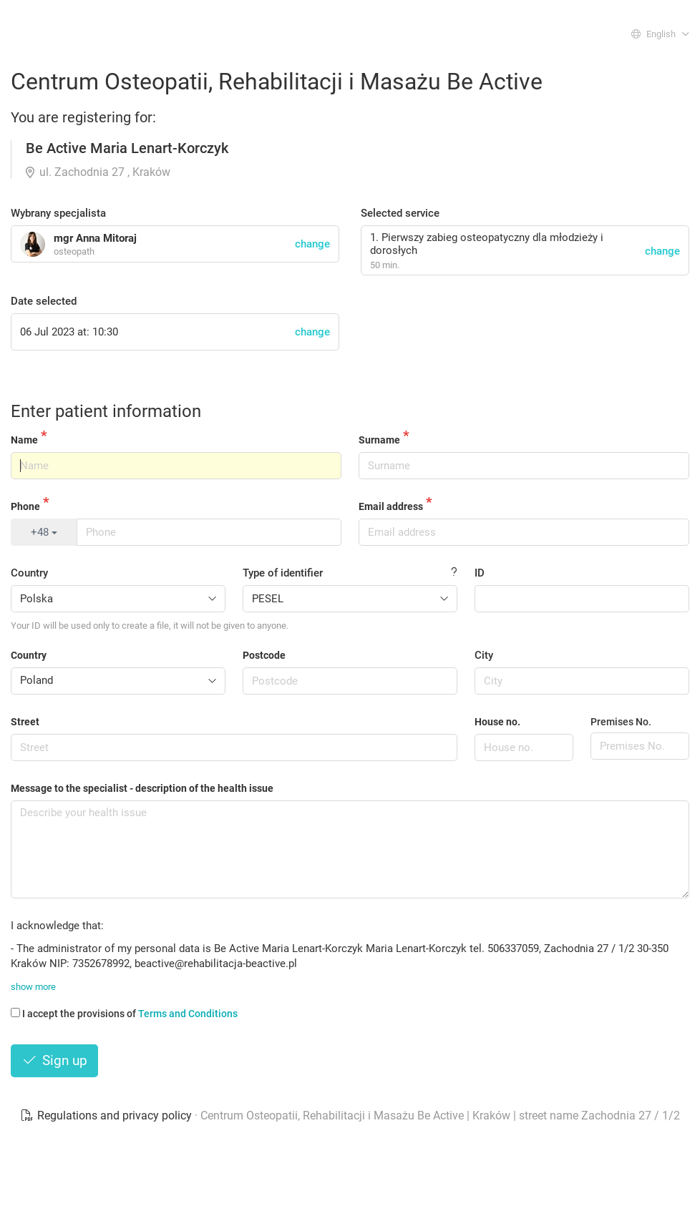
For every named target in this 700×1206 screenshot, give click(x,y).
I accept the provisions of (124, 1013)
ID (480, 573)
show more (33, 986)
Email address (391, 506)
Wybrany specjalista (58, 213)
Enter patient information (106, 411)
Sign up (54, 1060)
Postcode (264, 655)
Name (24, 440)
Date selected (44, 301)
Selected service (400, 213)
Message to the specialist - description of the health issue (142, 788)
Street (25, 721)
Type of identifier (283, 573)
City (484, 655)
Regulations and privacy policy (107, 1115)
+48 (44, 532)
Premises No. (620, 721)
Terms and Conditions (188, 1013)
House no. (497, 721)
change (662, 251)
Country (29, 573)
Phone (25, 506)
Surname (379, 440)
